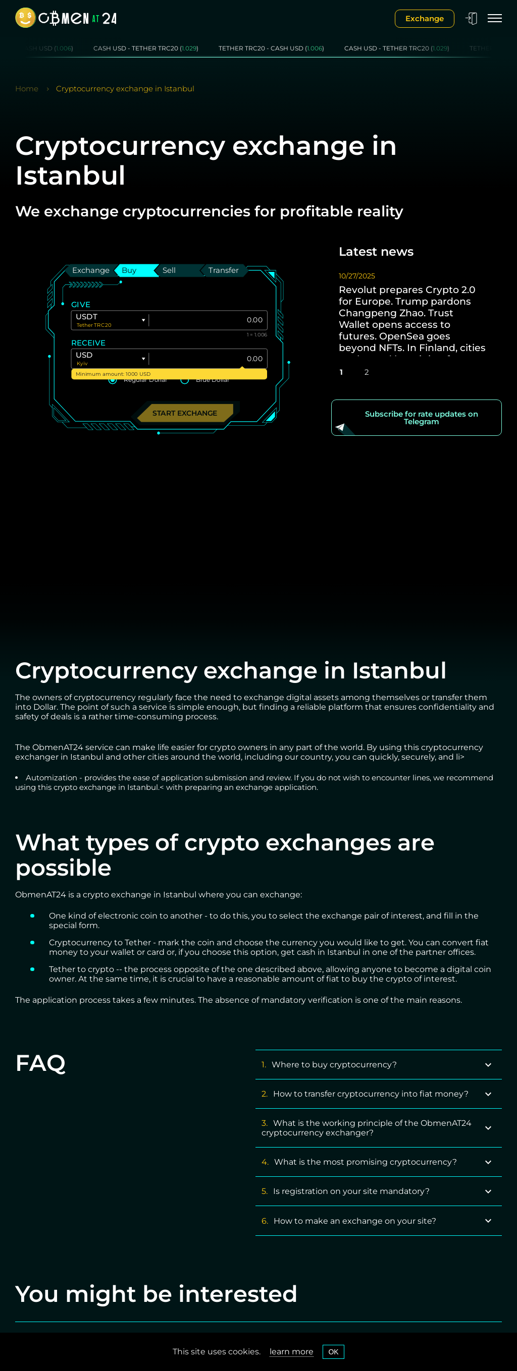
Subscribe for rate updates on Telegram (421, 417)
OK (333, 1352)
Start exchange (184, 413)
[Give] (208, 320)
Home (26, 88)
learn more (292, 1351)
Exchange (424, 18)
